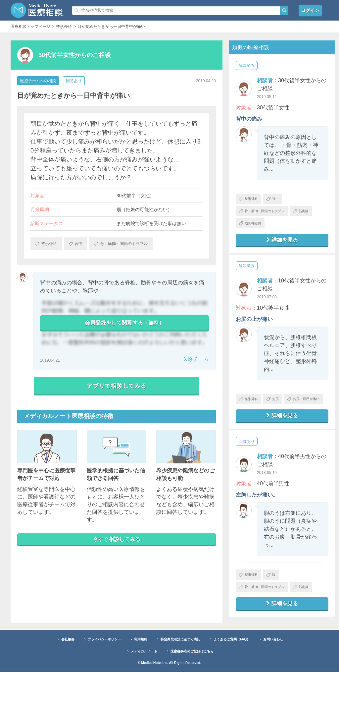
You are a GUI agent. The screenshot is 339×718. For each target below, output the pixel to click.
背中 (281, 200)
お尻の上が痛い (254, 327)
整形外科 (251, 200)
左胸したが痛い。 (257, 520)
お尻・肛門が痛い (259, 422)
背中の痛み (249, 119)
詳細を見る (282, 247)
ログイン (310, 10)
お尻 (281, 408)
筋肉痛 (249, 229)
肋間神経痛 (283, 229)
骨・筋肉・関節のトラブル (267, 214)
